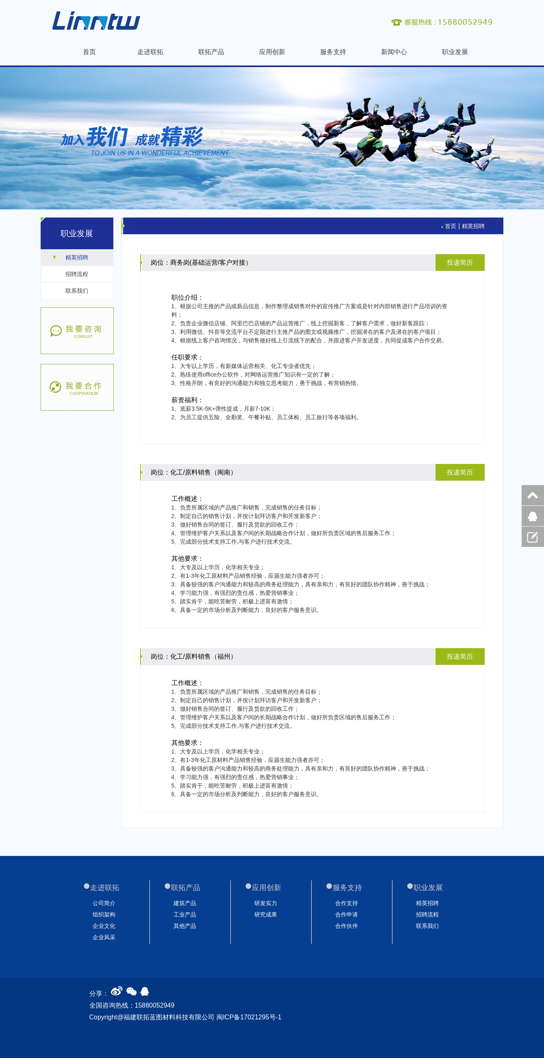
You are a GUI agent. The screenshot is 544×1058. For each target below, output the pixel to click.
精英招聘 (76, 257)
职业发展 (455, 51)
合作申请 (346, 914)
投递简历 (460, 262)
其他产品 (184, 926)
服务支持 (333, 51)
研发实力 (265, 903)
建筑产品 (184, 903)
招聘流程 (76, 274)
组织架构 (104, 914)
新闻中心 (394, 51)
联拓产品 (211, 51)
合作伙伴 (346, 926)
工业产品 (184, 914)
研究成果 (265, 914)
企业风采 (104, 937)
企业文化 (104, 926)
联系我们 (76, 290)
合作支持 (346, 903)
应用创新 (272, 51)
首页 (89, 51)
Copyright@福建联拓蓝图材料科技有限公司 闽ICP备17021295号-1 (185, 1017)
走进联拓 (150, 51)
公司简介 (104, 903)
